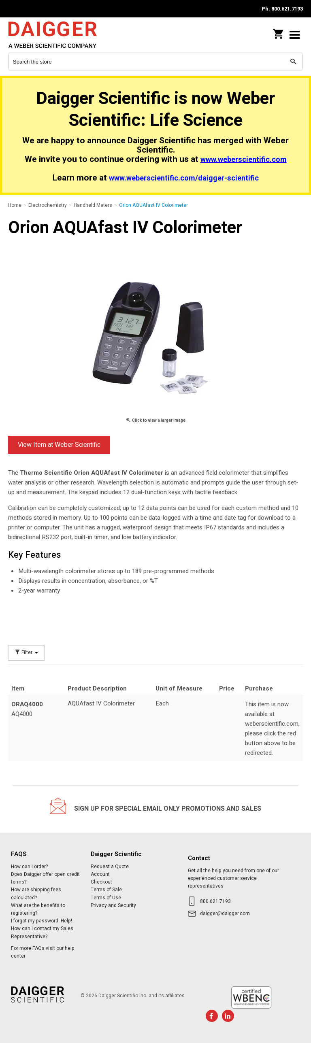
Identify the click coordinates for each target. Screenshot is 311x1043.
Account (100, 874)
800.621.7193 (215, 901)
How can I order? (29, 866)
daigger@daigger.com (225, 913)
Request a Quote (110, 866)
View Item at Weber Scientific (59, 445)
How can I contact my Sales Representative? (42, 932)
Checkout (101, 882)
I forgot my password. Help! (41, 920)
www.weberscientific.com (243, 159)
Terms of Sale (106, 889)
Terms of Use (106, 897)
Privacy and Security (113, 905)
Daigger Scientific (60, 34)
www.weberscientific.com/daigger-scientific (184, 178)
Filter (26, 652)
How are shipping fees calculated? (36, 893)
